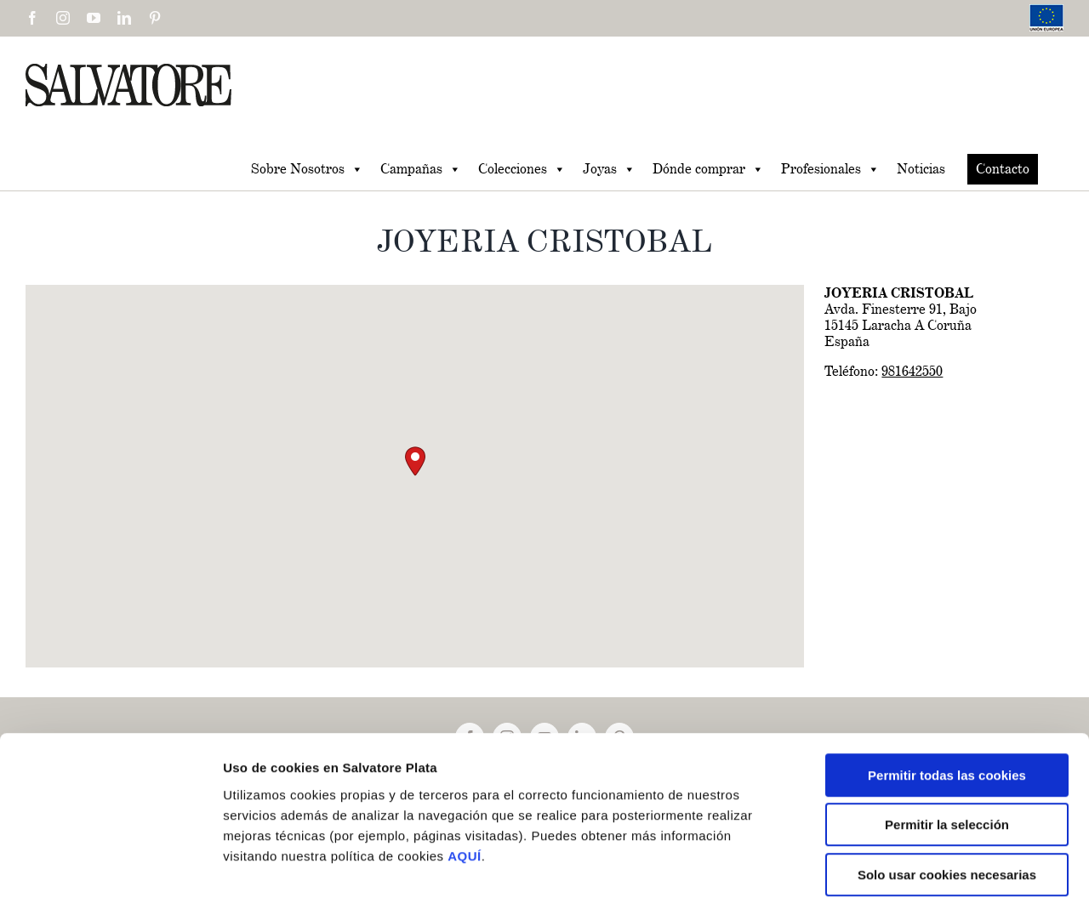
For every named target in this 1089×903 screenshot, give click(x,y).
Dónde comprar (708, 169)
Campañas (420, 169)
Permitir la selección (947, 745)
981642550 (912, 371)
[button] (415, 461)
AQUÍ (465, 776)
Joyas (609, 169)
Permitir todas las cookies (947, 695)
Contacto (1002, 169)
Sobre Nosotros (307, 169)
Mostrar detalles (910, 869)
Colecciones (522, 169)
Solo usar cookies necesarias (947, 794)
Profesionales (830, 169)
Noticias (921, 169)
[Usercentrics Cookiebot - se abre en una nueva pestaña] (110, 870)
